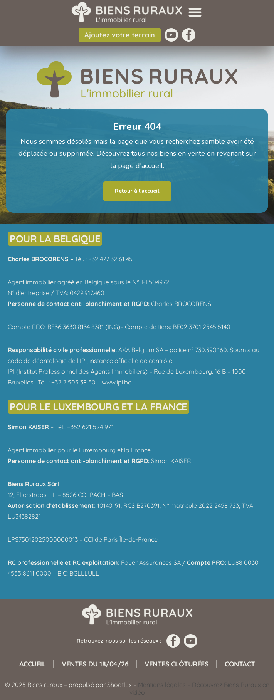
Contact (240, 664)
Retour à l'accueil (137, 191)
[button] (195, 12)
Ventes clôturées (176, 664)
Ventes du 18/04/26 (95, 664)
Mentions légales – (165, 684)
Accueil (32, 664)
